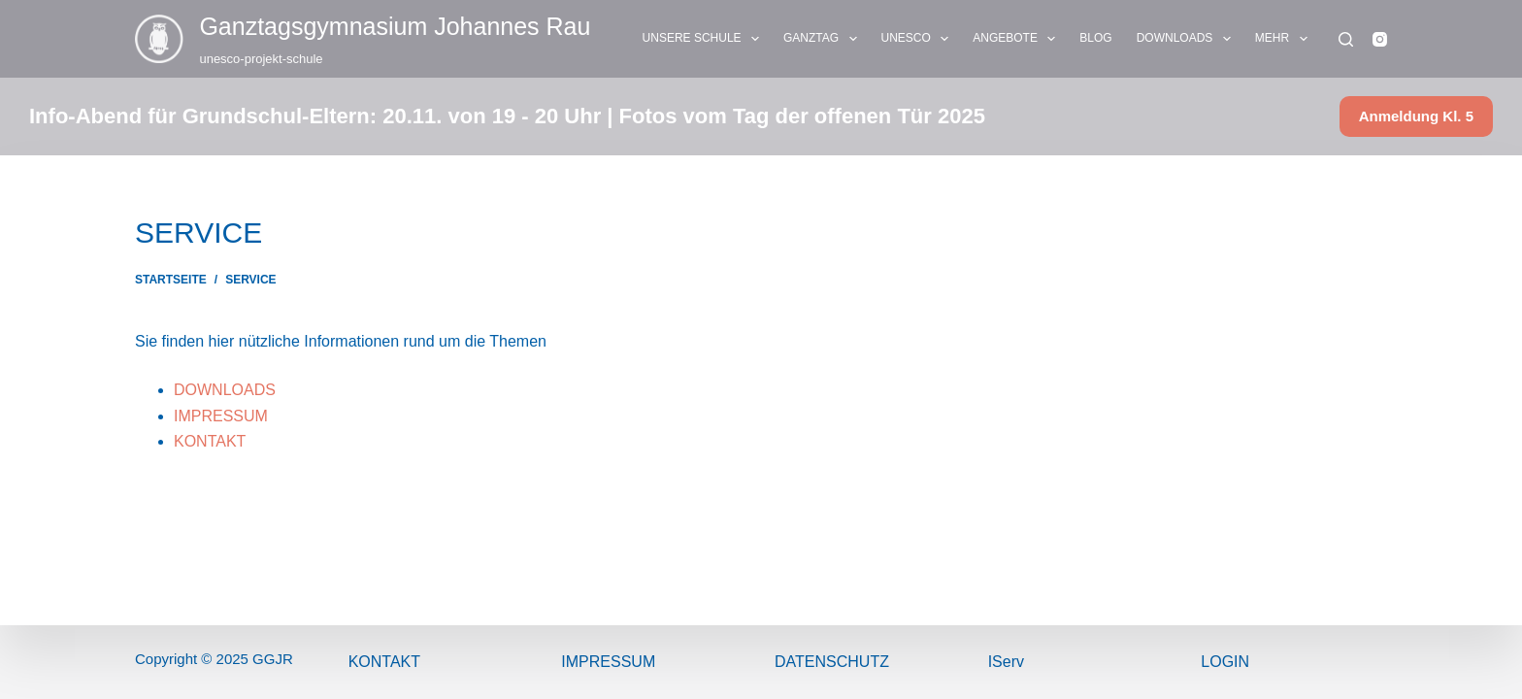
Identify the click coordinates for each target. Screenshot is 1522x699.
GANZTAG (824, 38)
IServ (1006, 661)
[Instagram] (1380, 39)
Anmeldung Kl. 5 (1416, 116)
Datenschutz (832, 661)
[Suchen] (1346, 39)
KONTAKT (210, 441)
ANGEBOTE (1018, 38)
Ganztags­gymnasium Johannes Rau (394, 26)
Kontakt (384, 661)
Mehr (1285, 38)
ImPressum (608, 661)
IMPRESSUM (221, 416)
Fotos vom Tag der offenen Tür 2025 (802, 116)
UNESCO (919, 38)
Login (1225, 661)
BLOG (1095, 38)
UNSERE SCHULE (705, 38)
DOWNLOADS (1188, 38)
